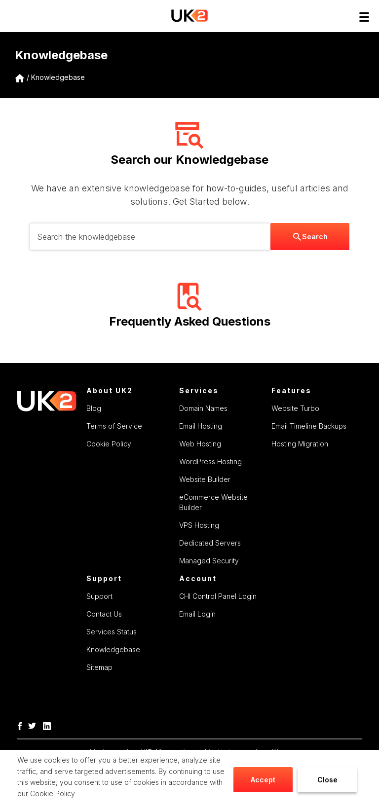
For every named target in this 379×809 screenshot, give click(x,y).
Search (310, 236)
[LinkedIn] (49, 725)
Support (99, 596)
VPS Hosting (199, 525)
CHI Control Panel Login (218, 596)
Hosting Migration (299, 444)
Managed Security (209, 560)
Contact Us (104, 614)
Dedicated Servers (210, 543)
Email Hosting (200, 426)
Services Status (111, 631)
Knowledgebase (58, 77)
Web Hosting (200, 444)
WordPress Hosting (210, 461)
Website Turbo (295, 408)
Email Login (197, 614)
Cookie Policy (52, 793)
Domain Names (203, 408)
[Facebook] (22, 725)
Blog (93, 408)
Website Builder (204, 479)
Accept (263, 779)
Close (327, 779)
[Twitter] (34, 725)
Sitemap (99, 667)
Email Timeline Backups (308, 426)
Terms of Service (114, 426)
